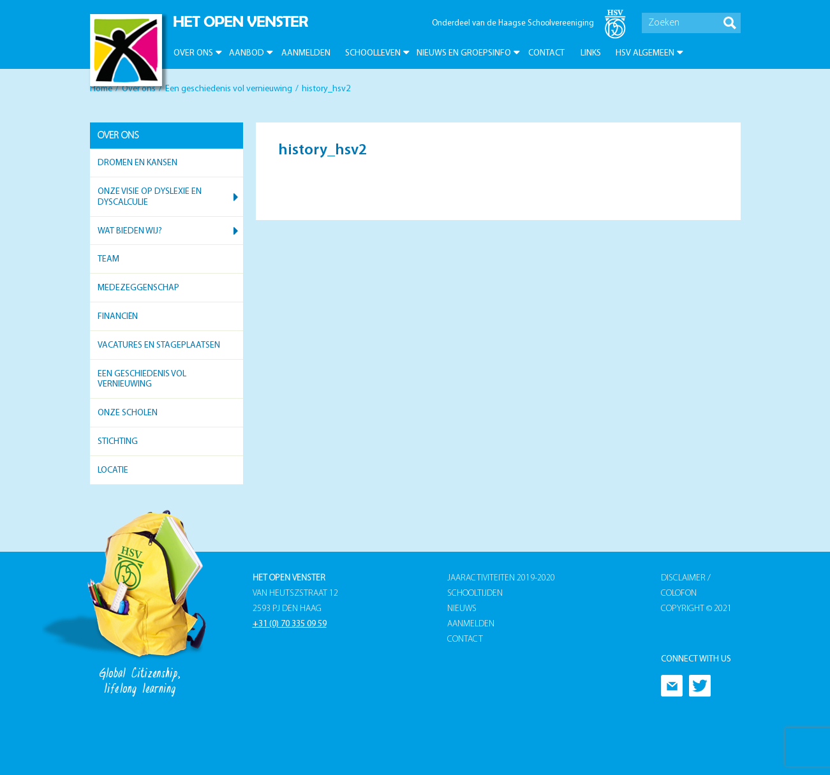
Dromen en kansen (137, 163)
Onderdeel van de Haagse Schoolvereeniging (513, 23)
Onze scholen (128, 413)
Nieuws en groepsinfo (464, 53)
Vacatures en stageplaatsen (159, 345)
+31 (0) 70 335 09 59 (290, 624)
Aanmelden (305, 53)
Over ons (193, 53)
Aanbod (246, 53)
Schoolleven (373, 53)
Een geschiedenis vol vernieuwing (228, 89)
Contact (546, 53)
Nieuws (462, 609)
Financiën (118, 316)
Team (108, 259)
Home (101, 89)
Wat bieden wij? (130, 231)
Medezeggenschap (138, 288)
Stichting (118, 442)
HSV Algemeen (645, 53)
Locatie (113, 470)
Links (591, 53)
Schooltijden (475, 593)
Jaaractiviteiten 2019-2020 (501, 578)
